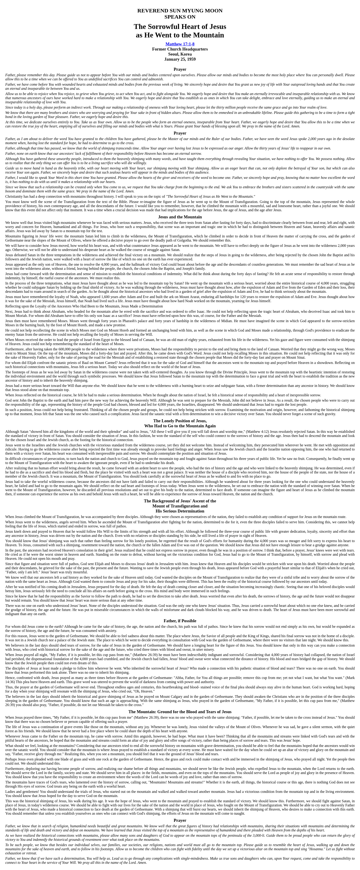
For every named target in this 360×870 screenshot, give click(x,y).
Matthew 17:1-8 (180, 44)
